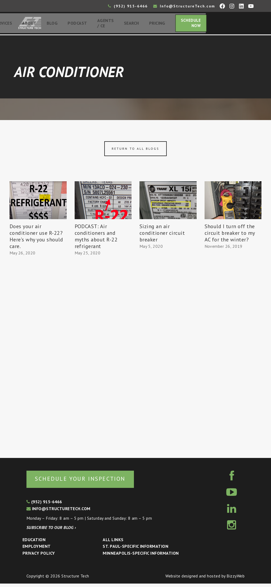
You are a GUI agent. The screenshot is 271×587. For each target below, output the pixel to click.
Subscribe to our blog (51, 530)
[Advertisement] (38, 356)
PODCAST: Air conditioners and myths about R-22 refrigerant (96, 238)
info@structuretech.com (58, 512)
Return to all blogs (135, 151)
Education (34, 543)
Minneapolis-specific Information (141, 556)
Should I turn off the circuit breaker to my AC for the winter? (230, 235)
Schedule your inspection (89, 481)
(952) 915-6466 (128, 6)
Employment (36, 550)
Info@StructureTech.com (184, 6)
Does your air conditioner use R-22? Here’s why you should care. (36, 238)
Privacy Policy (38, 556)
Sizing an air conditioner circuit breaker (162, 235)
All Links (113, 543)
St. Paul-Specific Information (135, 550)
